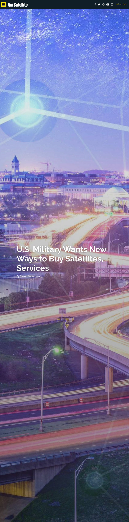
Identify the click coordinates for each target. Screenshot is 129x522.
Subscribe (121, 4)
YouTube (108, 4)
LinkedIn (112, 4)
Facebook (95, 4)
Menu (4, 4)
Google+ (103, 4)
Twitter (99, 4)
